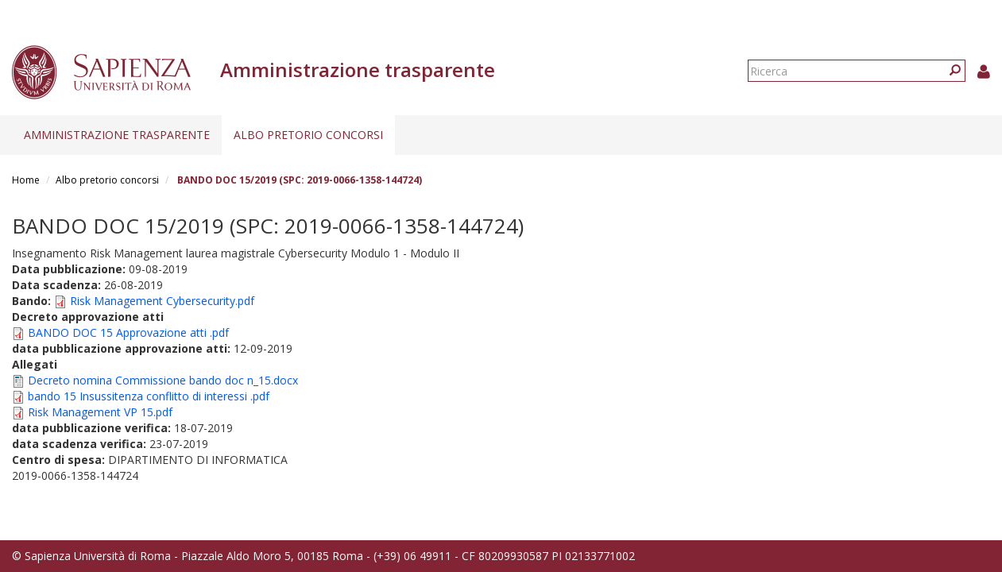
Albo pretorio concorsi (308, 134)
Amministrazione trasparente (117, 134)
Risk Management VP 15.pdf (100, 411)
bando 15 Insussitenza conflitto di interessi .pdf (148, 396)
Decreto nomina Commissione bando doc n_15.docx (163, 380)
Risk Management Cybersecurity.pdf (162, 300)
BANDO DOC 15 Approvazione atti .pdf (128, 332)
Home (26, 180)
